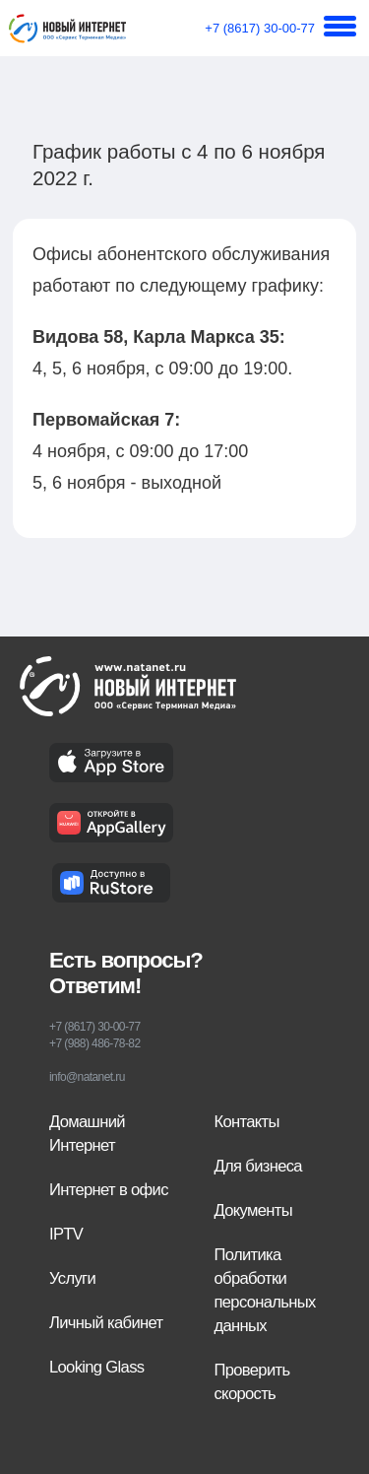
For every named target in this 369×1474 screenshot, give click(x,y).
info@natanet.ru (87, 1077)
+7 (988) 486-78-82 (94, 1043)
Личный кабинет (105, 1322)
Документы (253, 1210)
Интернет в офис (108, 1189)
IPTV (66, 1234)
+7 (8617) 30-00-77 (260, 28)
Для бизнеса (258, 1166)
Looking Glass (96, 1367)
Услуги (72, 1278)
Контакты (247, 1121)
